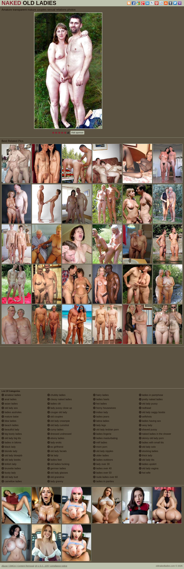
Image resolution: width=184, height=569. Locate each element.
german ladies (56, 468)
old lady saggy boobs (152, 412)
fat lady (52, 455)
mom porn (100, 447)
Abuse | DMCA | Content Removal (18, 566)
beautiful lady (10, 429)
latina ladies (101, 421)
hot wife (145, 472)
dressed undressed (59, 434)
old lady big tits (11, 438)
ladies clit (54, 403)
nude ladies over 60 (105, 477)
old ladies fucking (58, 464)
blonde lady (9, 451)
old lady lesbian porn (106, 429)
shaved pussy (148, 429)
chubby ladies (56, 395)
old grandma (55, 477)
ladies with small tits (151, 442)
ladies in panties (103, 481)
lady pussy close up (59, 408)
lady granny (55, 481)
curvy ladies (55, 429)
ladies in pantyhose (151, 395)
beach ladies (10, 425)
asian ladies (10, 403)
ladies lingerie (102, 434)
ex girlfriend (55, 447)
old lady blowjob (12, 455)
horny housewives (104, 408)
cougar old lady (57, 412)
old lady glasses (57, 472)
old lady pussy (148, 403)
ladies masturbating (105, 438)
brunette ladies (11, 468)
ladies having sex (150, 421)
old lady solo (147, 447)
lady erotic (54, 442)
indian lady (100, 412)
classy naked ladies (59, 399)
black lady (9, 447)
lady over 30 (101, 464)
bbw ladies (9, 421)
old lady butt (10, 477)
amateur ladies (11, 395)
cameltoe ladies (12, 481)
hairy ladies (101, 395)
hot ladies (100, 403)
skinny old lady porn (151, 438)
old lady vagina (148, 468)
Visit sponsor (77, 132)
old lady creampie (58, 421)
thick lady (145, 455)
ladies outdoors (103, 459)
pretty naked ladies (151, 399)
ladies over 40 (102, 468)
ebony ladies (55, 438)
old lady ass (10, 408)
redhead (145, 408)
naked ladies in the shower (155, 434)
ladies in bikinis (11, 442)
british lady (9, 464)
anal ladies (9, 399)
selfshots (145, 416)
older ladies (101, 455)
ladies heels (101, 399)
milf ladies (100, 442)
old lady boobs (11, 459)
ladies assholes (12, 412)
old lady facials (57, 451)
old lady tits (146, 459)
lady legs (99, 425)
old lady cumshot (58, 425)
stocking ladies (148, 451)
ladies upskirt (147, 464)
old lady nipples (103, 451)
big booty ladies (12, 434)
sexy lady (145, 425)
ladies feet (54, 459)
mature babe (10, 416)
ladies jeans (101, 416)
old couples (55, 416)
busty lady (9, 472)
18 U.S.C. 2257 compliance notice (51, 566)
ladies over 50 (102, 472)
